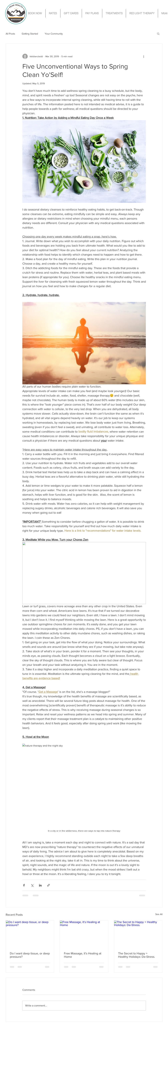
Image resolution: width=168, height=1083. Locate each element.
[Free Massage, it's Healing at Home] (84, 934)
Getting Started (30, 33)
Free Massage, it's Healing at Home (82, 955)
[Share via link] (48, 885)
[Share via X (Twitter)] (32, 885)
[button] (158, 33)
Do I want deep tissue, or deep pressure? (30, 955)
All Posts (10, 33)
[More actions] (144, 56)
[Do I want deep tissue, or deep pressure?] (30, 934)
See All (158, 914)
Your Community (54, 33)
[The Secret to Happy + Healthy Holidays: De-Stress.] (138, 934)
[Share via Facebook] (24, 885)
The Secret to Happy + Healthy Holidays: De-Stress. (136, 955)
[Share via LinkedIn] (40, 885)
